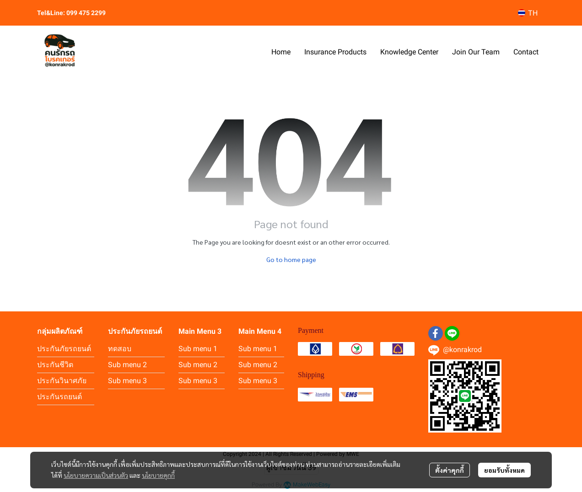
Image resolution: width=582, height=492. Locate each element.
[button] (527, 13)
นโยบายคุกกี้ (158, 475)
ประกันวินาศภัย (61, 380)
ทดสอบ (119, 348)
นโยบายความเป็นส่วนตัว (96, 475)
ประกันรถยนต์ (59, 396)
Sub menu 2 (127, 364)
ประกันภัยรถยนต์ (64, 348)
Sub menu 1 (197, 348)
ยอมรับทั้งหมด (504, 470)
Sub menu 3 (127, 380)
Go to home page (291, 259)
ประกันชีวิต (55, 364)
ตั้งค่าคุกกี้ (449, 470)
